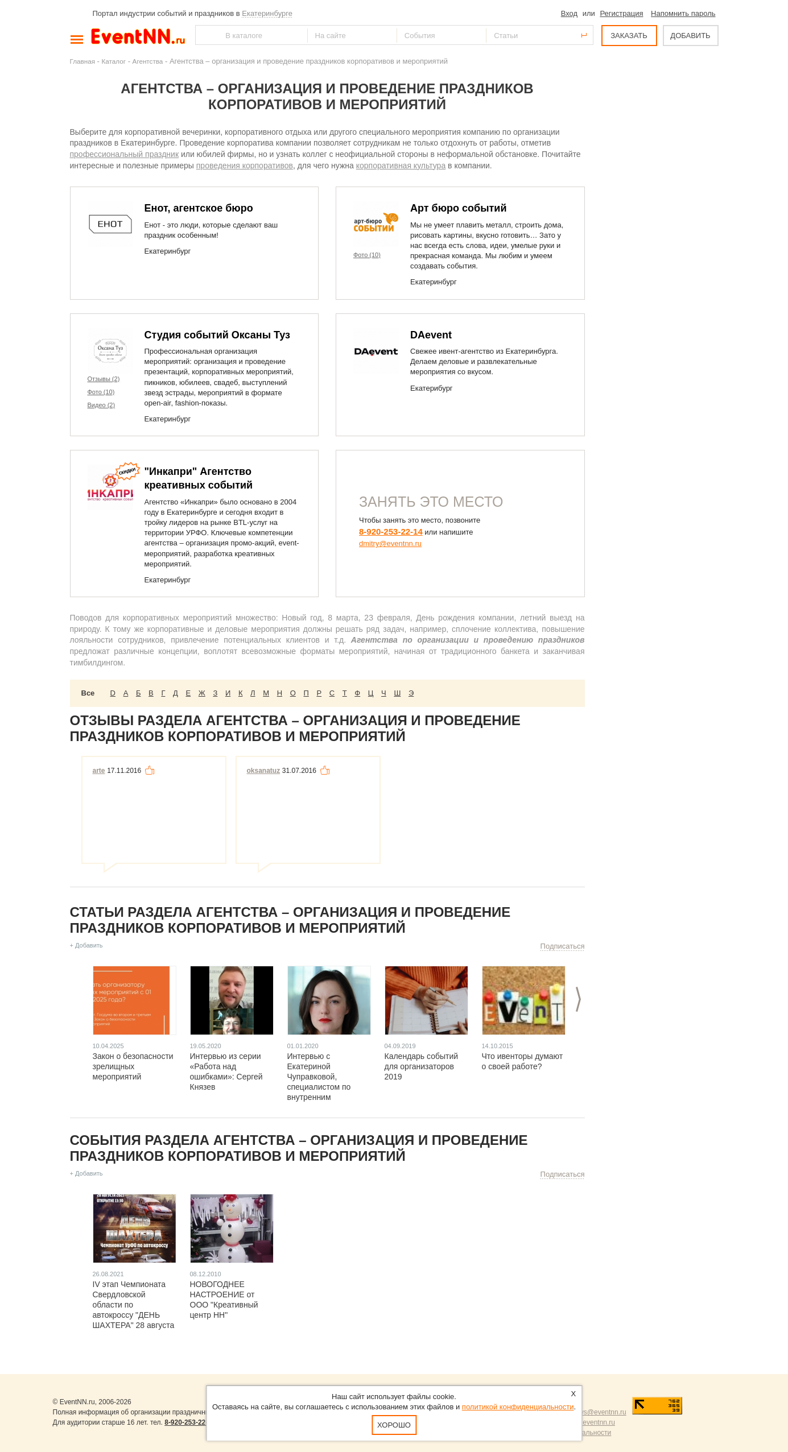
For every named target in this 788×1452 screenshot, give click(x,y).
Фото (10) (367, 254)
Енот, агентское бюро (199, 208)
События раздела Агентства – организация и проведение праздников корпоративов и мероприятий (299, 1148)
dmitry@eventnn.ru (390, 543)
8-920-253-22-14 (391, 531)
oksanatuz (263, 771)
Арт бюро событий (458, 208)
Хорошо (394, 1425)
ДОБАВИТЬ (690, 35)
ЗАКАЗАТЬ (628, 35)
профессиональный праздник (124, 154)
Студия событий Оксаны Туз (218, 335)
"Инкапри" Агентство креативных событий (199, 478)
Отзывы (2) (104, 378)
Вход (569, 13)
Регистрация (621, 13)
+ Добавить (86, 945)
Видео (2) (101, 405)
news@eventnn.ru (598, 1412)
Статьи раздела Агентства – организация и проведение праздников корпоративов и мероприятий (290, 920)
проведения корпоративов (244, 165)
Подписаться (563, 946)
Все (88, 693)
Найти (205, 35)
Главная (82, 61)
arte (99, 771)
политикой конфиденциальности (518, 1407)
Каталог (114, 61)
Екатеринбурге (267, 13)
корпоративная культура (400, 165)
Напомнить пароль (683, 13)
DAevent (431, 335)
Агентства (148, 61)
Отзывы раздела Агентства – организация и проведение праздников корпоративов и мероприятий (295, 728)
